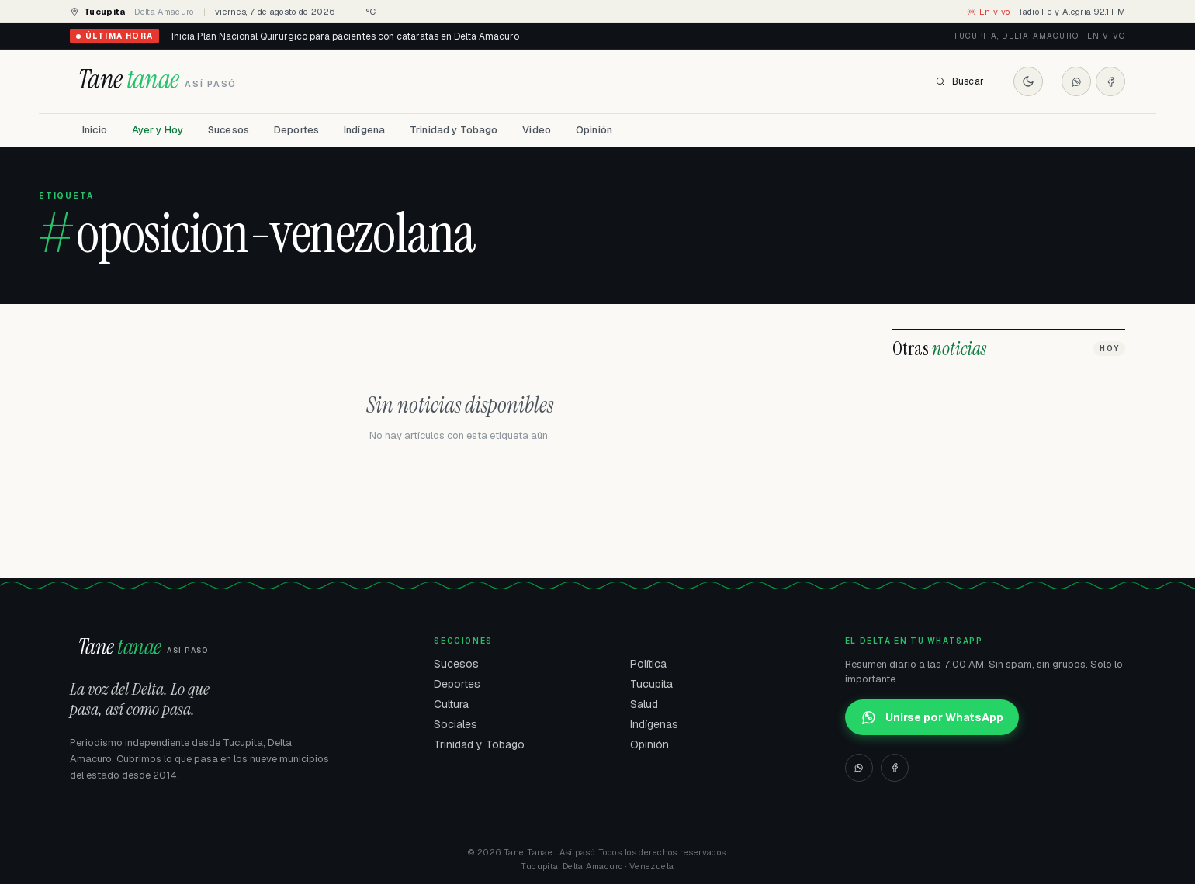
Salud (644, 704)
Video (536, 129)
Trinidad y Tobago (453, 129)
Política (648, 664)
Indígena (364, 129)
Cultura (451, 704)
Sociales (455, 724)
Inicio (94, 129)
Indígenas (654, 724)
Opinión (594, 129)
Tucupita (651, 684)
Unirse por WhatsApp (932, 717)
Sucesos (228, 129)
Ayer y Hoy (157, 129)
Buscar (959, 81)
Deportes (296, 129)
